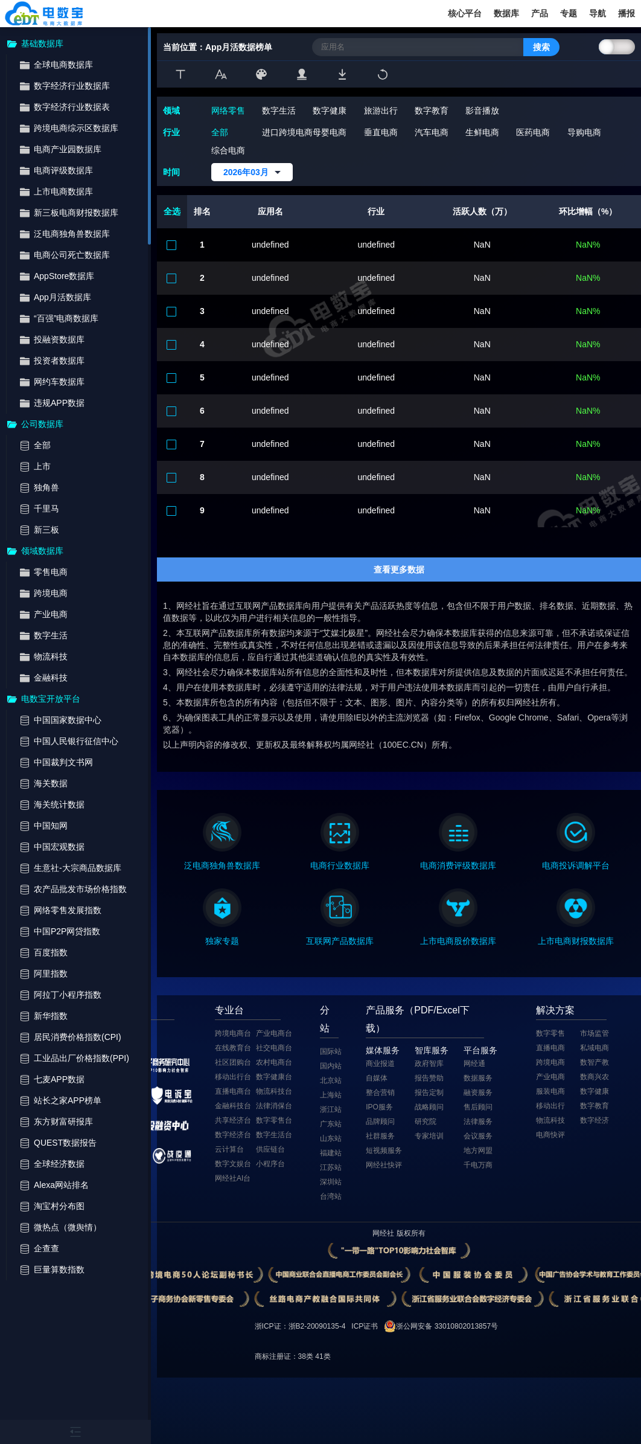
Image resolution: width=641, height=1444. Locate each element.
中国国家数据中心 (67, 720)
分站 (325, 1019)
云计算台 (229, 1149)
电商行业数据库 (339, 865)
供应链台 (270, 1149)
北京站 (331, 1080)
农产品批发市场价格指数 (80, 889)
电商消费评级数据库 (458, 865)
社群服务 (380, 1136)
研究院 (425, 1121)
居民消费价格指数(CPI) (77, 1037)
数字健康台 (274, 1077)
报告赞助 (429, 1078)
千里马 (46, 508)
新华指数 (51, 1016)
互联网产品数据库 (340, 941)
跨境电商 (550, 1062)
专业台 (229, 1010)
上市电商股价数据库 (458, 941)
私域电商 (594, 1048)
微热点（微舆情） (67, 1227)
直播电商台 (233, 1091)
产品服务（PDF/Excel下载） (418, 1019)
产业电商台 (274, 1033)
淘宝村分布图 (59, 1206)
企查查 (46, 1248)
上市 (42, 466)
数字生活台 (274, 1135)
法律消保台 (274, 1106)
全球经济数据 (59, 1164)
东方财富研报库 (63, 1121)
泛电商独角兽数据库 (222, 865)
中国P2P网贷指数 (67, 931)
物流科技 (550, 1120)
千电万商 (478, 1165)
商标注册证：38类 (285, 1356)
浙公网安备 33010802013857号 (447, 1326)
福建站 (331, 1153)
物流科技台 (274, 1091)
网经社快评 (384, 1165)
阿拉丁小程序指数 (67, 995)
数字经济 (594, 1120)
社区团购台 (233, 1062)
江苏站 (331, 1167)
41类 (322, 1356)
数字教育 (594, 1106)
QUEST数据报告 (65, 1143)
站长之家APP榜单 (67, 1100)
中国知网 (51, 825)
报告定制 (429, 1092)
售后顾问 (478, 1107)
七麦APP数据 (59, 1079)
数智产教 (594, 1062)
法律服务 (478, 1121)
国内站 (331, 1066)
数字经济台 (233, 1135)
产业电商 (550, 1077)
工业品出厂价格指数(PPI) (81, 1058)
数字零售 (550, 1033)
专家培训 (429, 1136)
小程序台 (270, 1164)
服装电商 (550, 1091)
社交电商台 (274, 1048)
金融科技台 (233, 1106)
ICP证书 (364, 1326)
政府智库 (429, 1063)
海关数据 (51, 783)
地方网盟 (478, 1150)
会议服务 (478, 1136)
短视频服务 (384, 1150)
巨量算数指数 (59, 1269)
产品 (539, 13)
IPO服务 (379, 1107)
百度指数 (51, 952)
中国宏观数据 (59, 847)
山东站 (331, 1138)
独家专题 (222, 941)
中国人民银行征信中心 (76, 741)
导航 (597, 13)
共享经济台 (233, 1120)
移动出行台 (233, 1077)
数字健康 (594, 1091)
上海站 (331, 1095)
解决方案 (555, 1010)
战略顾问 (429, 1107)
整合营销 (380, 1092)
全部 (42, 445)
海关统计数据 (59, 804)
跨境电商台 (233, 1033)
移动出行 (550, 1106)
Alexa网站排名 (61, 1185)
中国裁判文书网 (63, 762)
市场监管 (594, 1033)
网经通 (474, 1063)
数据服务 (478, 1078)
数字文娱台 (233, 1164)
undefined (270, 244)
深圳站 (331, 1182)
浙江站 (331, 1109)
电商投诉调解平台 (576, 865)
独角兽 (46, 487)
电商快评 (550, 1135)
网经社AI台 (232, 1178)
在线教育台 (233, 1048)
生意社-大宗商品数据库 (77, 868)
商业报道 (380, 1063)
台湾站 (331, 1196)
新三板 (46, 530)
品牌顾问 (380, 1121)
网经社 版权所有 (398, 1233)
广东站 (331, 1124)
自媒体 (376, 1078)
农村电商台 (274, 1062)
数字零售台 (274, 1120)
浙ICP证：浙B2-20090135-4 (300, 1326)
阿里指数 (51, 973)
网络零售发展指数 (67, 910)
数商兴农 (594, 1077)
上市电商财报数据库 (576, 941)
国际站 (331, 1051)
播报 (626, 13)
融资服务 (478, 1092)
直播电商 (550, 1048)
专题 (568, 13)
